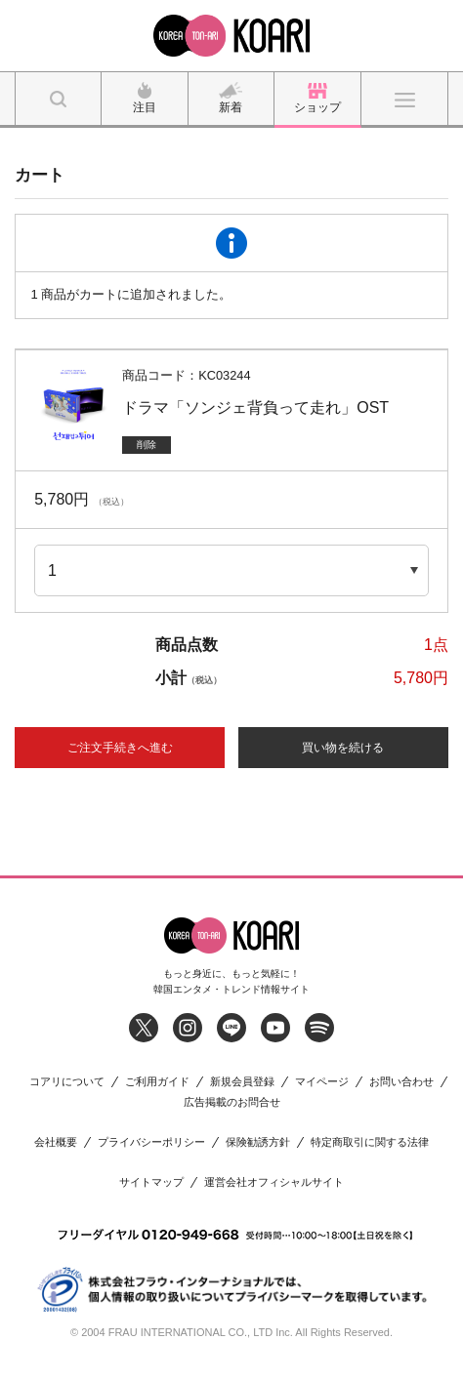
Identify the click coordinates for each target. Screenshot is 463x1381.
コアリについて (67, 1081)
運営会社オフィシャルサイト (274, 1182)
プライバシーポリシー (151, 1142)
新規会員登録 (242, 1081)
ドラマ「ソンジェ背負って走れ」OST (255, 407)
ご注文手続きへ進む (120, 747)
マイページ (322, 1081)
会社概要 (55, 1142)
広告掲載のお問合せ (232, 1102)
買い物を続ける (343, 747)
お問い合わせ (401, 1081)
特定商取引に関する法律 (370, 1142)
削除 (146, 444)
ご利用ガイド (157, 1081)
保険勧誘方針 (258, 1142)
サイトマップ (151, 1182)
